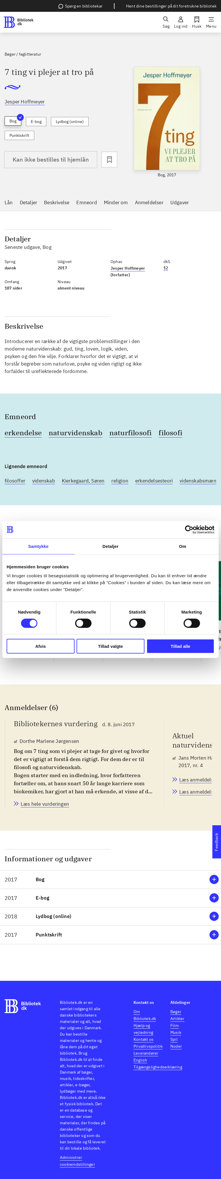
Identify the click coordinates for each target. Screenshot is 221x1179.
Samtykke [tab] (38, 546)
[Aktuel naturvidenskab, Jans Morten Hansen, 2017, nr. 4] (197, 779)
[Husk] (196, 22)
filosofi (170, 432)
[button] (110, 879)
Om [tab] (182, 546)
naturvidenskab (75, 432)
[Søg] (166, 22)
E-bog (36, 121)
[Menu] (211, 22)
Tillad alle (180, 646)
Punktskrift (19, 135)
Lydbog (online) (70, 121)
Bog (15, 120)
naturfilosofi (130, 432)
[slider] (166, 122)
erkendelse (23, 432)
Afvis (40, 646)
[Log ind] (180, 22)
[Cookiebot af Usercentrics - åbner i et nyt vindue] (189, 529)
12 (165, 267)
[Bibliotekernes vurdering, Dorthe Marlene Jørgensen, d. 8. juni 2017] (45, 803)
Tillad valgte (110, 646)
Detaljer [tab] (110, 546)
